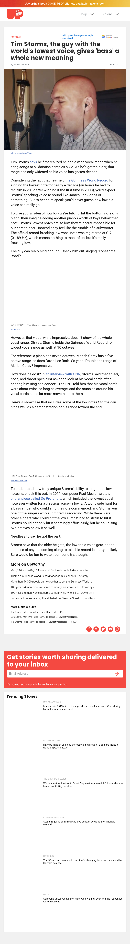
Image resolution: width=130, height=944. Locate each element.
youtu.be (15, 329)
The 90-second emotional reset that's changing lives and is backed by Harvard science (82, 861)
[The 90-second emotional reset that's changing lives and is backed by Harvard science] (24, 873)
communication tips (53, 817)
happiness (48, 856)
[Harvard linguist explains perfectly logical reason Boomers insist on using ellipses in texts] (24, 758)
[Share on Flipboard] (103, 629)
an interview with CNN (63, 374)
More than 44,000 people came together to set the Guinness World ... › (52, 581)
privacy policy (59, 684)
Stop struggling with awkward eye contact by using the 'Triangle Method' (79, 823)
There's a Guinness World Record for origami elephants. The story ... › (52, 576)
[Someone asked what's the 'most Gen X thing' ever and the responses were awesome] (24, 911)
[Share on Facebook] (89, 629)
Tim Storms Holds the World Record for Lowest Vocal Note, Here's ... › (44, 622)
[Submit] (117, 673)
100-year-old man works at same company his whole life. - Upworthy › (52, 587)
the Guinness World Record (86, 180)
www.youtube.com (19, 480)
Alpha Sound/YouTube (21, 153)
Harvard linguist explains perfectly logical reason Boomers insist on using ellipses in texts (81, 746)
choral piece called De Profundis (36, 499)
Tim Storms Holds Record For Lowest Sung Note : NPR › (37, 612)
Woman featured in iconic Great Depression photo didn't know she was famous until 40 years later (83, 785)
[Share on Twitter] (96, 629)
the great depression (55, 779)
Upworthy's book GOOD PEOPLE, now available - (65, 3)
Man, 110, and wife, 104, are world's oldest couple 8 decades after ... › (52, 570)
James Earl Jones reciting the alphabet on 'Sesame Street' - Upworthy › (53, 598)
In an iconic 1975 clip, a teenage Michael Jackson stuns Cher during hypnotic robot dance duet (82, 707)
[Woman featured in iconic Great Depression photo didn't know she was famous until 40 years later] (24, 796)
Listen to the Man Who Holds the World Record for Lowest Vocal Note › (44, 617)
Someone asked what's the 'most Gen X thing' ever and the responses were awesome (83, 900)
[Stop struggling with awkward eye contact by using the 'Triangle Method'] (24, 835)
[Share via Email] (110, 629)
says (33, 162)
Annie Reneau (21, 64)
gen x (46, 894)
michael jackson (52, 702)
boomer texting (51, 740)
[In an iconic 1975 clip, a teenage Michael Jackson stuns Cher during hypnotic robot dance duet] (24, 719)
